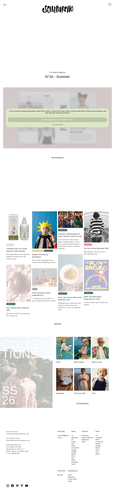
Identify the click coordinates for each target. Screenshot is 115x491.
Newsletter (71, 477)
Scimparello (73, 471)
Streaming (74, 462)
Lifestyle (74, 452)
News (73, 431)
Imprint (70, 481)
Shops (73, 441)
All (72, 435)
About (70, 475)
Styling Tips (85, 439)
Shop (98, 431)
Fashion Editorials (87, 437)
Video (83, 441)
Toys (72, 458)
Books (73, 460)
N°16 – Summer (57, 53)
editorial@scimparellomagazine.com (18, 440)
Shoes (73, 446)
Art (72, 439)
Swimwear (74, 437)
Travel (73, 464)
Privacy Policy (72, 479)
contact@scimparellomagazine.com (17, 434)
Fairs (73, 443)
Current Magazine (63, 435)
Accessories (75, 448)
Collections (85, 435)
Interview (61, 471)
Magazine (61, 431)
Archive (60, 437)
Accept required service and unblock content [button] (57, 120)
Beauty (73, 454)
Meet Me (60, 475)
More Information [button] (57, 124)
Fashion (73, 450)
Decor (73, 456)
